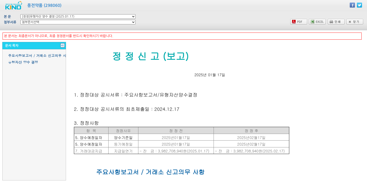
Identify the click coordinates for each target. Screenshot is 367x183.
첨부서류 (10, 22)
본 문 (7, 16)
